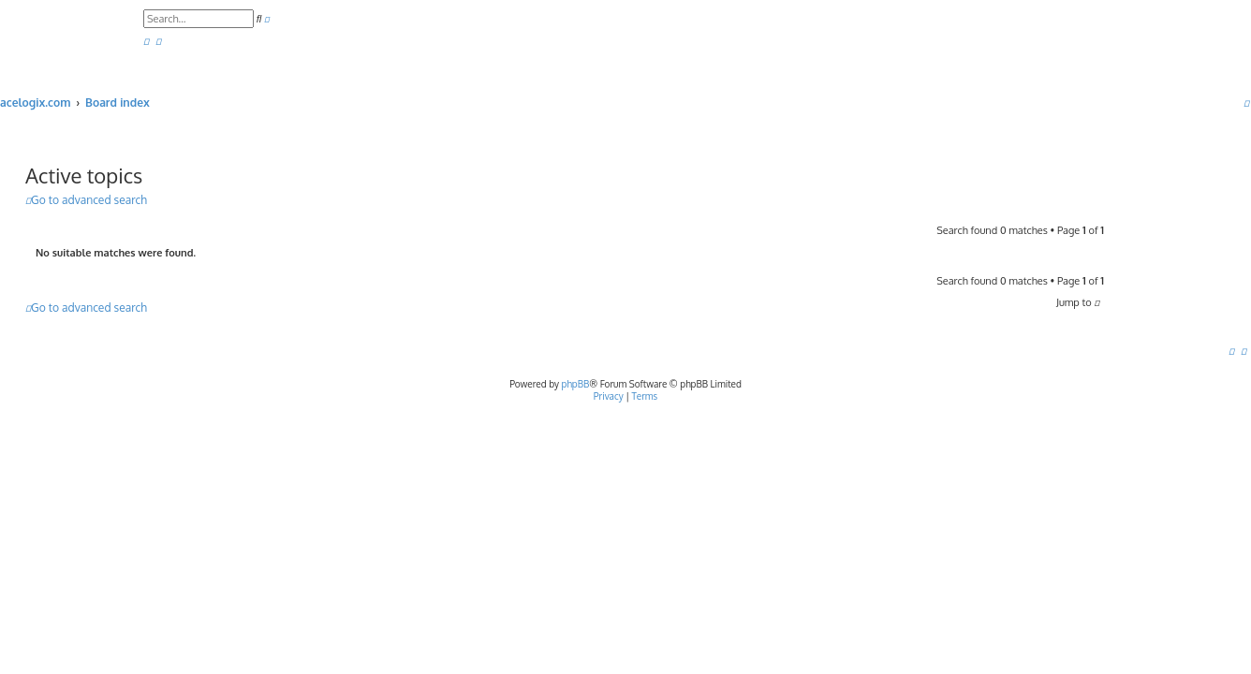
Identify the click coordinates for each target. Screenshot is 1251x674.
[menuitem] (146, 41)
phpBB (576, 383)
